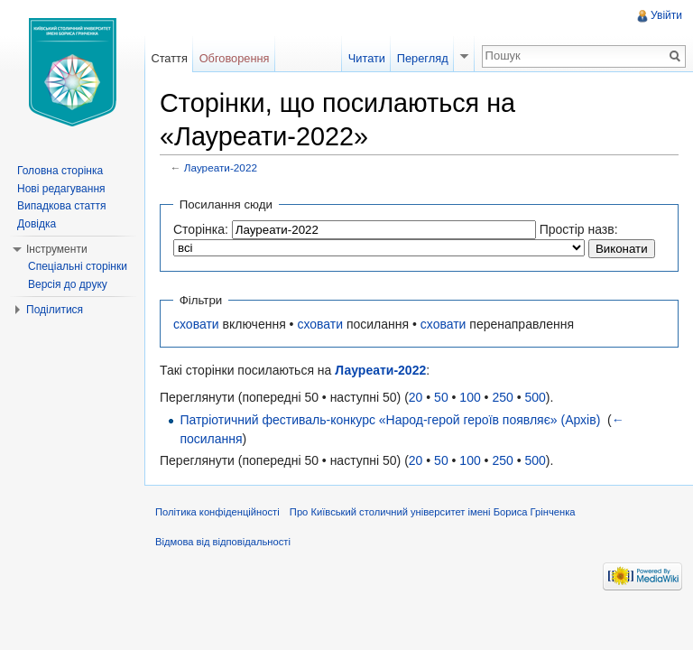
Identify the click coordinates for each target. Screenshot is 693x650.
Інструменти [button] (57, 249)
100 (469, 397)
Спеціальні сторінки (77, 266)
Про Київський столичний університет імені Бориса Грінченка (433, 511)
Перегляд (422, 58)
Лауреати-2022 (220, 167)
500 (534, 397)
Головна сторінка (60, 170)
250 (502, 397)
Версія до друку (67, 284)
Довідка (36, 224)
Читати (366, 58)
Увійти (666, 15)
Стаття (169, 58)
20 (416, 397)
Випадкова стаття (61, 206)
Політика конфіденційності (217, 511)
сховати (196, 324)
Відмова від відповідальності (223, 541)
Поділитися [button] (54, 309)
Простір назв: (579, 229)
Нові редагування (61, 188)
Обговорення (234, 58)
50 (441, 397)
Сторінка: (200, 229)
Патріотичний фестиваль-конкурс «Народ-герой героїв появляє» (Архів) (390, 420)
